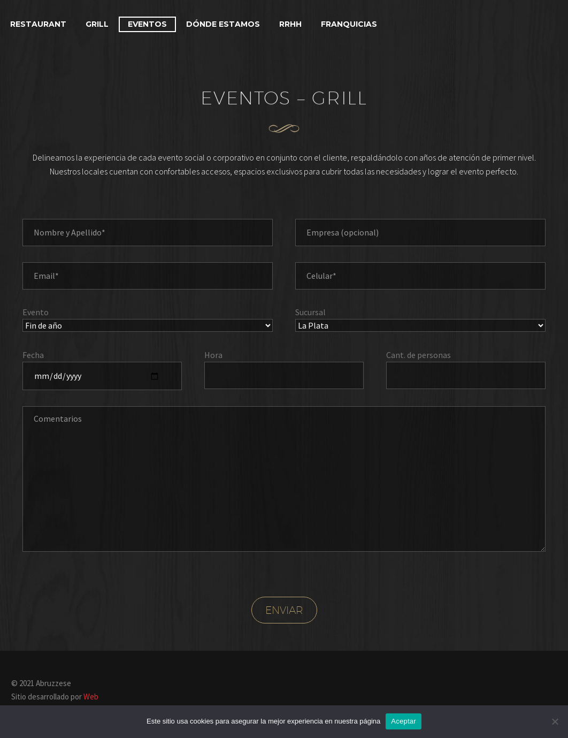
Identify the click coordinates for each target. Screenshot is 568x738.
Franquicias (349, 24)
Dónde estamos (223, 24)
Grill (97, 24)
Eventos (147, 24)
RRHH (290, 24)
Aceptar (403, 721)
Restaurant (38, 24)
